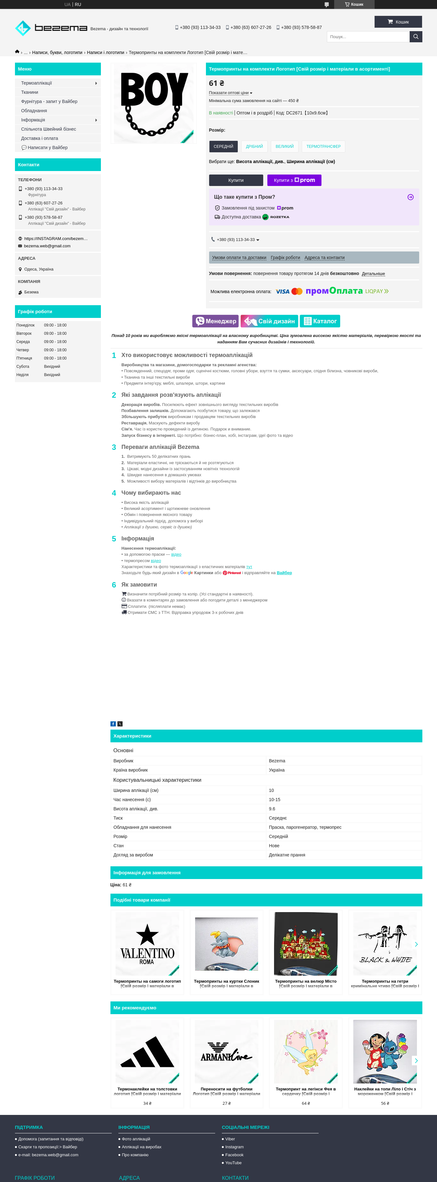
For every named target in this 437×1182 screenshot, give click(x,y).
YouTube (233, 1162)
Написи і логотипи (105, 52)
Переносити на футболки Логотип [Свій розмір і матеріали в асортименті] (226, 1092)
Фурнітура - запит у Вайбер (49, 101)
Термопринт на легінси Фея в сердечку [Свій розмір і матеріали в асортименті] (306, 1092)
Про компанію (135, 1154)
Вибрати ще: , (272, 161)
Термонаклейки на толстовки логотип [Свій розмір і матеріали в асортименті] (147, 1092)
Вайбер (284, 572)
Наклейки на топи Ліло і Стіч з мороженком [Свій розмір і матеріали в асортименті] (385, 1092)
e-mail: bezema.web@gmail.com (48, 1154)
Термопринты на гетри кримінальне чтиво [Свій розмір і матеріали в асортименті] (385, 984)
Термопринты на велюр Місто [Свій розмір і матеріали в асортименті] (305, 984)
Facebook (234, 1154)
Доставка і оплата (39, 138)
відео (176, 554)
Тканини (29, 92)
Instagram (234, 1146)
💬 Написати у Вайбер (44, 147)
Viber (230, 1139)
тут (249, 566)
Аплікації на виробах (141, 1146)
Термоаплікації (36, 83)
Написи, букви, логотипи (57, 52)
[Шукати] (416, 36)
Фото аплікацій (136, 1139)
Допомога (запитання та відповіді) (51, 1139)
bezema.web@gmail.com (47, 246)
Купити (236, 180)
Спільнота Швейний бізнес (48, 129)
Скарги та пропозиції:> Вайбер (47, 1146)
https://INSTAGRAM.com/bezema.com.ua (56, 238)
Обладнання (34, 110)
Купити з (294, 180)
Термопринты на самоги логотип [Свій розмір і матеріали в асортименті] (147, 984)
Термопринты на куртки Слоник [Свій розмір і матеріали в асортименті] (226, 984)
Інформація (33, 119)
